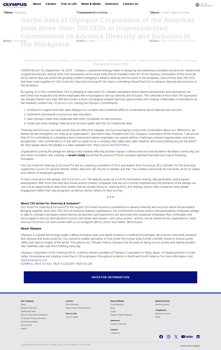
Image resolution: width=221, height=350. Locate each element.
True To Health (72, 317)
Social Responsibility (29, 322)
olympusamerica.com (34, 260)
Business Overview (29, 308)
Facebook (161, 337)
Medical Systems (162, 304)
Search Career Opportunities (78, 308)
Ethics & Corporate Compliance (34, 315)
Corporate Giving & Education (33, 318)
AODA (157, 317)
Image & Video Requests (121, 315)
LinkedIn (198, 337)
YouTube (187, 337)
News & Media (88, 5)
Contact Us (124, 5)
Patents (24, 329)
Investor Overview (118, 324)
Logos (113, 311)
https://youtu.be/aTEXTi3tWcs (111, 145)
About (38, 5)
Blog (112, 308)
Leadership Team (28, 311)
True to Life (67, 5)
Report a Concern (162, 314)
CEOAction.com (63, 103)
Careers (51, 5)
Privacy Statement (72, 345)
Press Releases (117, 304)
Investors (107, 5)
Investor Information (110, 277)
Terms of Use (85, 345)
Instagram (168, 337)
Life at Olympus (72, 304)
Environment (26, 325)
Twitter (176, 337)
